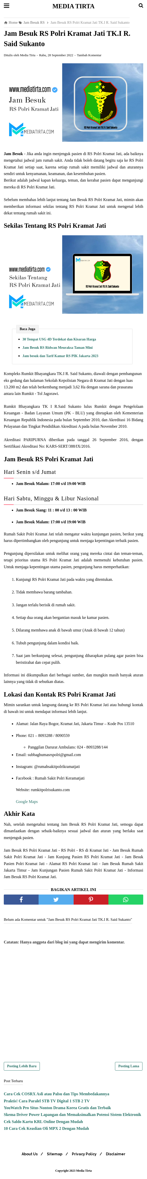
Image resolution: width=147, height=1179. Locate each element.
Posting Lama (128, 1067)
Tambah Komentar (89, 56)
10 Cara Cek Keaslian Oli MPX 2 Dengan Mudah (46, 1130)
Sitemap (54, 1155)
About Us (28, 1155)
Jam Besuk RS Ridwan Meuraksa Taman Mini (57, 349)
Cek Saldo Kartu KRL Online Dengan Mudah (43, 1123)
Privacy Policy (85, 1155)
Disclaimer (118, 1155)
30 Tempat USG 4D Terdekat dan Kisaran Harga (59, 340)
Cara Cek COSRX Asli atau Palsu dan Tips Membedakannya (56, 1095)
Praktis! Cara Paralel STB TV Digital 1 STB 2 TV (47, 1102)
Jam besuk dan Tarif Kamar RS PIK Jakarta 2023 (60, 357)
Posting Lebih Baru (22, 1067)
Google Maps (27, 803)
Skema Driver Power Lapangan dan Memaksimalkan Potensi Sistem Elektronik (72, 1116)
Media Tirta (73, 6)
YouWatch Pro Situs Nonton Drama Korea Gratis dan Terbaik (57, 1109)
